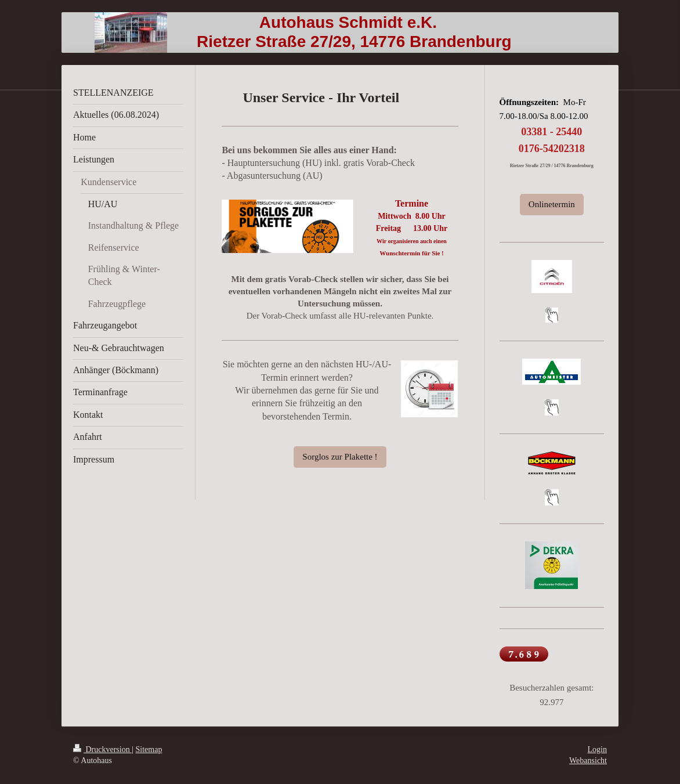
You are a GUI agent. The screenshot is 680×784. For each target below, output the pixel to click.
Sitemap (149, 749)
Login (597, 749)
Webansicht (588, 760)
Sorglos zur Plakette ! (339, 456)
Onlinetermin (552, 204)
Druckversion (102, 749)
